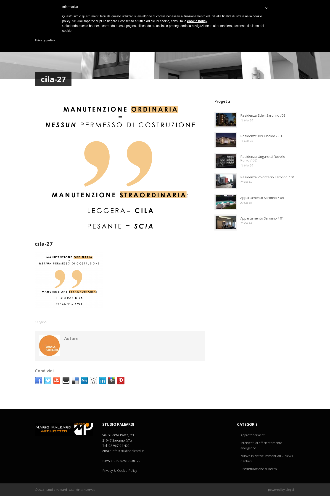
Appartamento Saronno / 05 (262, 197)
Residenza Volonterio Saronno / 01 (267, 177)
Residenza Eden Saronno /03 (263, 115)
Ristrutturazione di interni (258, 469)
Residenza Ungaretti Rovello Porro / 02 (262, 158)
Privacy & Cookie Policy (119, 470)
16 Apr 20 (41, 322)
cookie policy (197, 21)
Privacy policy (45, 40)
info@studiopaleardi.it (128, 451)
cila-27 (44, 243)
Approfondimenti (252, 435)
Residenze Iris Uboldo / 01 (261, 136)
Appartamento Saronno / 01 (262, 218)
